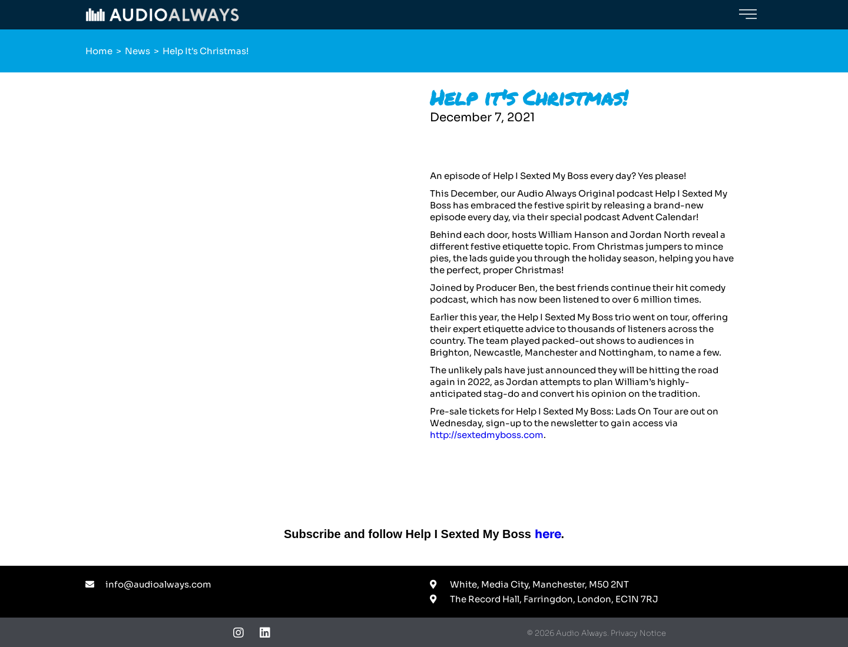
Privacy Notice (638, 633)
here (548, 534)
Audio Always (581, 633)
